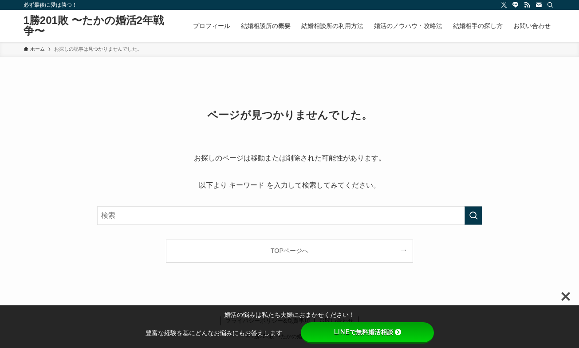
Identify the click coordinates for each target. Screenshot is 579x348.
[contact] (538, 5)
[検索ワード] (289, 215)
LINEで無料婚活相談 (367, 332)
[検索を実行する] (473, 215)
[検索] (550, 5)
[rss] (527, 5)
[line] (515, 5)
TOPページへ (289, 250)
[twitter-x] (504, 5)
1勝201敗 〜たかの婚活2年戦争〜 (94, 25)
